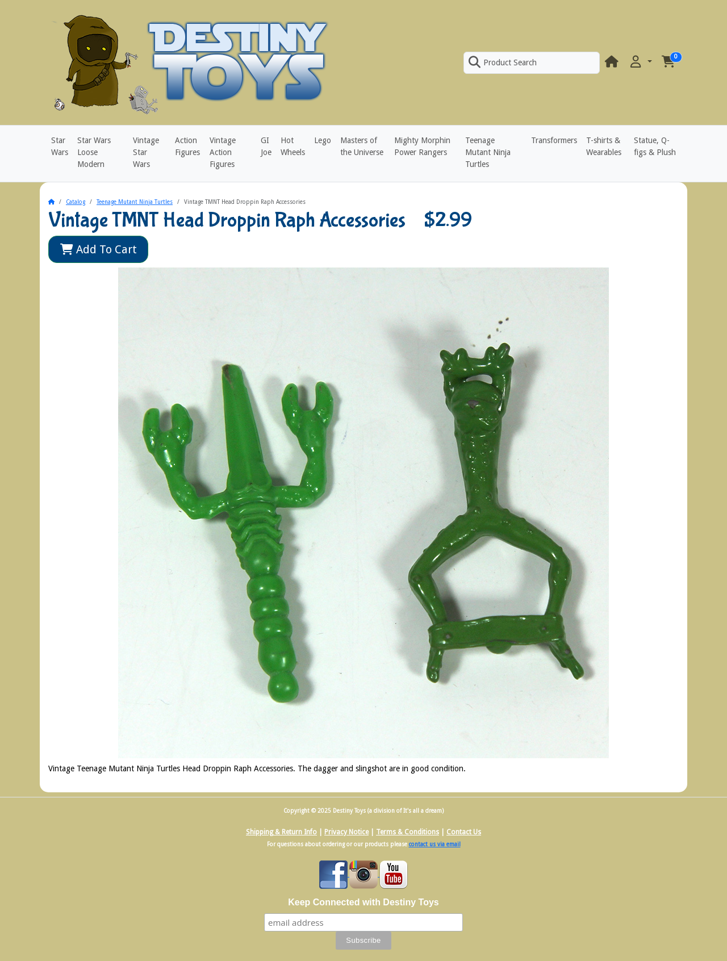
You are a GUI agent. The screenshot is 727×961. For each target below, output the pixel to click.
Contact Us (463, 832)
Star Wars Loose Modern (94, 152)
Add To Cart (98, 249)
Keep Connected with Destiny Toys (363, 902)
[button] (640, 62)
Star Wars (59, 146)
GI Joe (266, 146)
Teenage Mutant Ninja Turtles (488, 152)
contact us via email (435, 844)
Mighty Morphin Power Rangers (422, 146)
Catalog (75, 202)
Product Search (503, 62)
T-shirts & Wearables (603, 146)
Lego (322, 140)
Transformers (554, 140)
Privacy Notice (346, 832)
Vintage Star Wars (146, 152)
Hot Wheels (293, 146)
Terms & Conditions (407, 832)
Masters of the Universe (361, 146)
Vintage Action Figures (223, 152)
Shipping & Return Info (281, 832)
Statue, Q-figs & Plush (655, 146)
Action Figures (187, 146)
